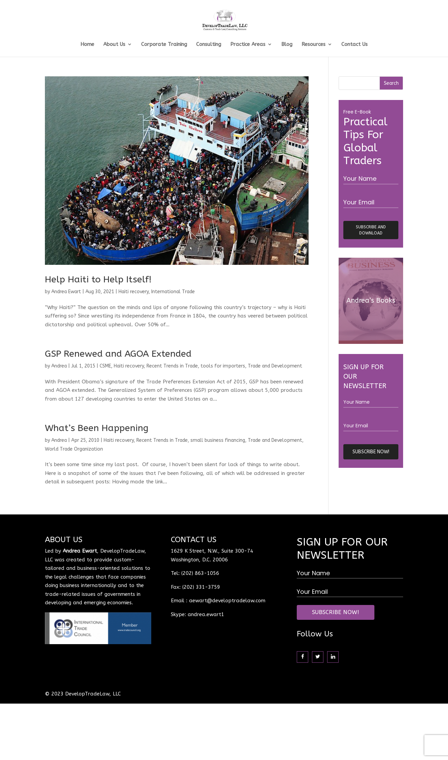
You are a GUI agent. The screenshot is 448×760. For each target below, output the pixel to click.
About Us (114, 44)
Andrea (59, 366)
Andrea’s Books (370, 300)
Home (87, 44)
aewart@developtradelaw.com (227, 601)
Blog (286, 44)
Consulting (208, 44)
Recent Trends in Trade (172, 366)
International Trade (173, 292)
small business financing (217, 440)
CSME (105, 366)
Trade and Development (275, 366)
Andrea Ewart (66, 292)
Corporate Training (164, 44)
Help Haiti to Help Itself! (98, 279)
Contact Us (354, 44)
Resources (313, 44)
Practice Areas (247, 44)
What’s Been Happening (97, 428)
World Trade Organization (74, 449)
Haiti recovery (133, 292)
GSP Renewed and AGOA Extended (118, 353)
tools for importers (223, 366)
